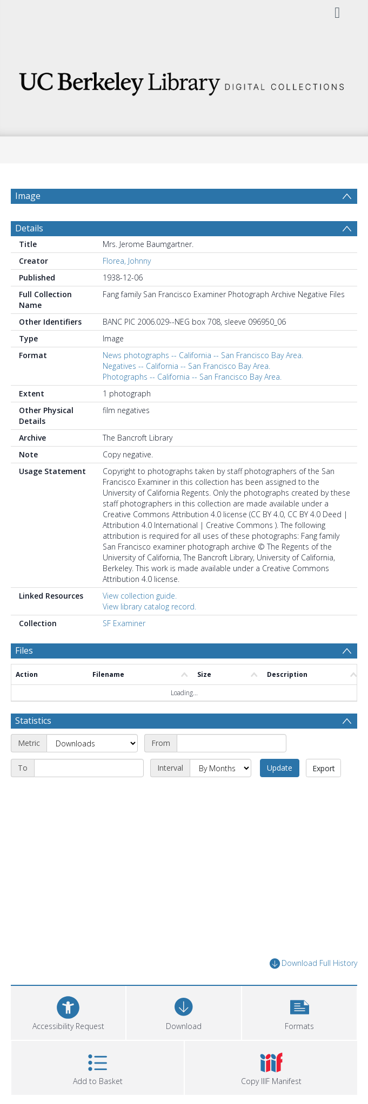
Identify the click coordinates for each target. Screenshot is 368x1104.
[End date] (89, 768)
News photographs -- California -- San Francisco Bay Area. (203, 355)
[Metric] (92, 743)
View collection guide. (140, 596)
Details (29, 228)
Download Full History (313, 963)
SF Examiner (124, 623)
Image (28, 196)
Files (24, 650)
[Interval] (220, 768)
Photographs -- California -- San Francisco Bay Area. (192, 377)
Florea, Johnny (127, 261)
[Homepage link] (184, 80)
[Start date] (231, 743)
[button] (299, 1011)
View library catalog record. (149, 606)
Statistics (33, 720)
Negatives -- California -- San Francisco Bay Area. (186, 366)
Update (279, 768)
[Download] (183, 1011)
